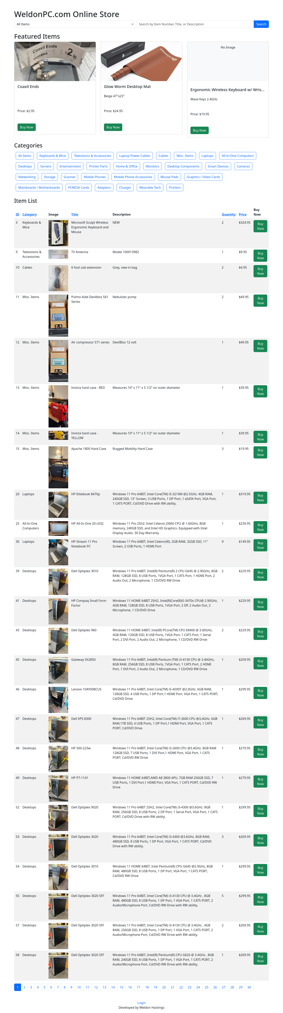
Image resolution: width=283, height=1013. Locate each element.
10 (79, 987)
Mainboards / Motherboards (39, 187)
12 (96, 987)
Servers (45, 166)
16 (130, 987)
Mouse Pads (169, 177)
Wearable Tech (150, 187)
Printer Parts (98, 166)
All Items (24, 156)
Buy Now (26, 127)
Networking (27, 177)
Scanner (70, 177)
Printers (175, 187)
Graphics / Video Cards (203, 177)
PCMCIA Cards (78, 187)
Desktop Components (183, 166)
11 (87, 987)
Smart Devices (218, 166)
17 (138, 987)
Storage (49, 177)
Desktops (25, 166)
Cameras (243, 166)
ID (17, 214)
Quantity (229, 214)
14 (113, 987)
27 (223, 987)
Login (141, 1003)
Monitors (152, 166)
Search (261, 24)
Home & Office (127, 166)
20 (164, 987)
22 (181, 987)
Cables (163, 156)
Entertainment (70, 166)
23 (189, 987)
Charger (125, 187)
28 (232, 987)
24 (198, 987)
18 (147, 987)
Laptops (207, 156)
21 (172, 987)
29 (240, 987)
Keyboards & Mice (53, 156)
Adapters (104, 187)
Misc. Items (184, 156)
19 (155, 987)
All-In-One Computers (238, 156)
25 (206, 987)
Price (243, 214)
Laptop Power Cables (134, 156)
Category (29, 214)
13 (104, 987)
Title (74, 214)
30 (249, 987)
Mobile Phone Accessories (133, 177)
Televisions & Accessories (92, 156)
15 (121, 987)
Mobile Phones (95, 177)
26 (215, 987)
